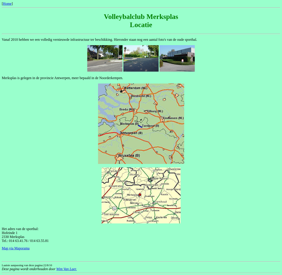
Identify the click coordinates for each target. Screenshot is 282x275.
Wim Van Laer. (66, 269)
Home (7, 4)
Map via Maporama (16, 248)
